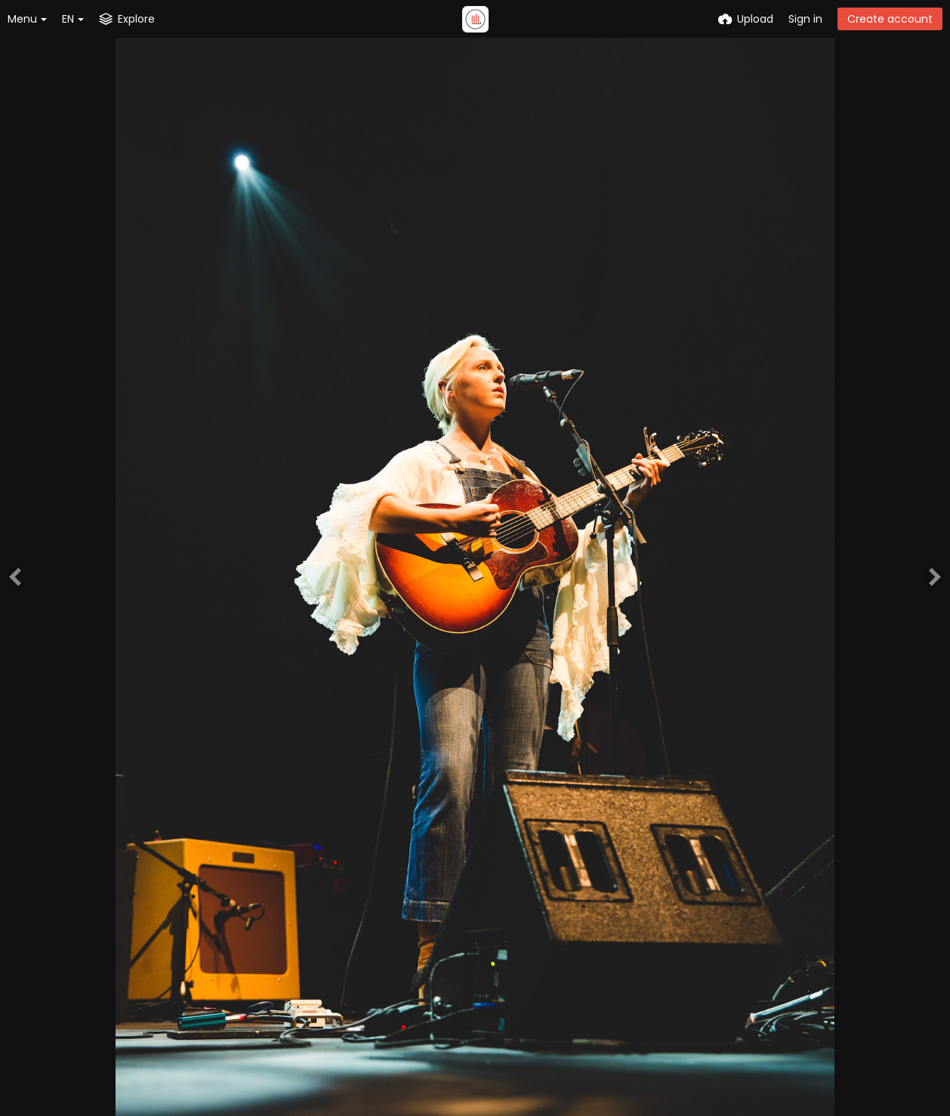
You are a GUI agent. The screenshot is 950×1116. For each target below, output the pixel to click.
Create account (890, 18)
